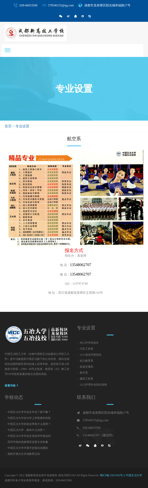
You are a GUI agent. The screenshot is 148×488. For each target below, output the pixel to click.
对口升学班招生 (89, 343)
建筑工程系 (86, 379)
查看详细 (11, 385)
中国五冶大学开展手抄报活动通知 (28, 448)
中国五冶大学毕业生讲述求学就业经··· (30, 436)
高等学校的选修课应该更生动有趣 (28, 442)
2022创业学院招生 (91, 355)
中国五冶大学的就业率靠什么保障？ (29, 424)
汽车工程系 (86, 349)
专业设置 (22, 126)
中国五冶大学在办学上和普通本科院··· (30, 418)
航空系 (84, 373)
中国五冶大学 (134, 475)
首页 (8, 126)
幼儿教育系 (86, 361)
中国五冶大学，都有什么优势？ (26, 430)
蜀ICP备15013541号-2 (112, 475)
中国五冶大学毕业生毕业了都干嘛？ (29, 412)
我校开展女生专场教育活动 (24, 454)
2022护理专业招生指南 (93, 385)
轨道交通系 (86, 367)
